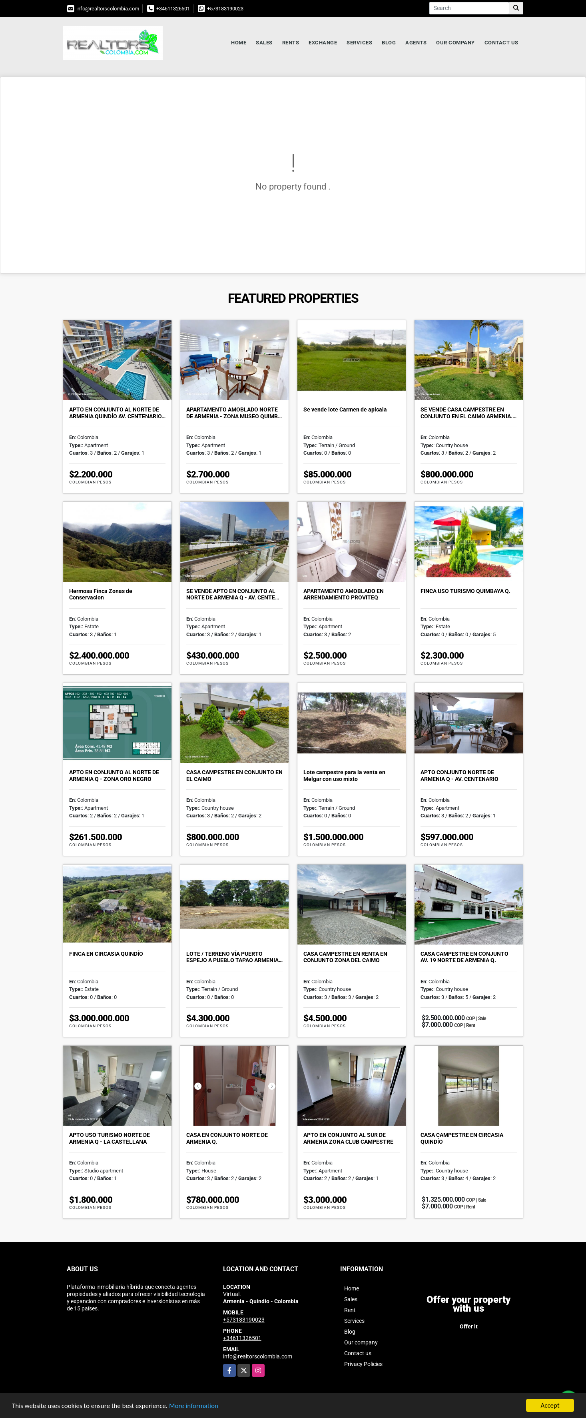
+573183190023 (225, 9)
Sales (264, 43)
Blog (389, 43)
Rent (350, 1310)
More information (193, 1406)
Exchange (323, 43)
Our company (455, 43)
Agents (416, 43)
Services (359, 43)
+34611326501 (173, 9)
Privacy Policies (363, 1364)
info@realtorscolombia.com (107, 9)
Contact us (501, 43)
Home (238, 43)
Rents (290, 43)
